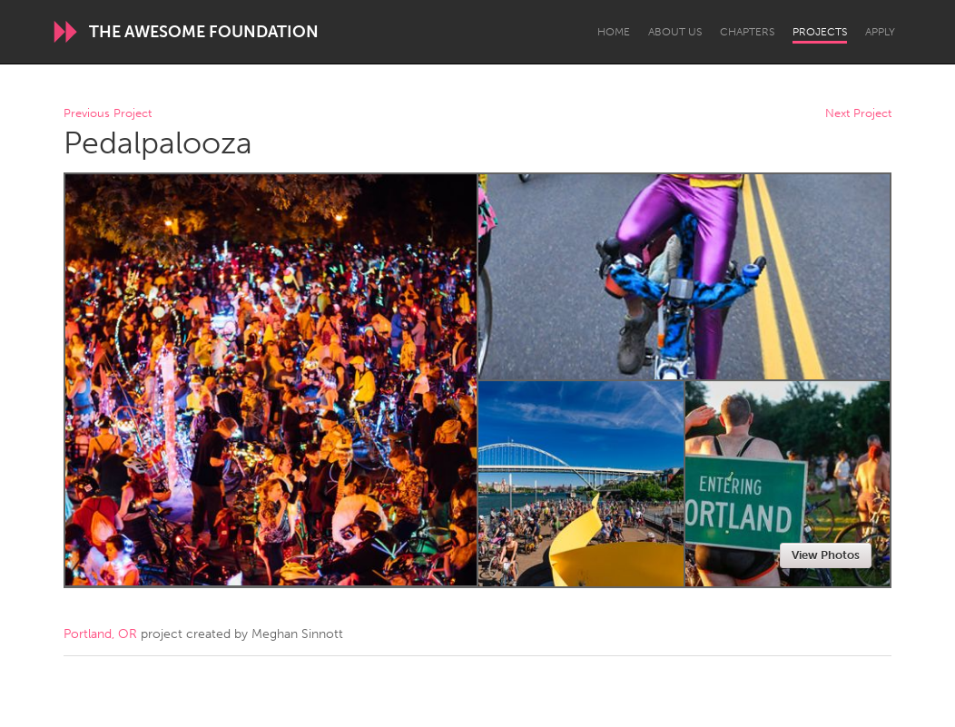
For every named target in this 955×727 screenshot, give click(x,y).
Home (613, 31)
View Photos (826, 555)
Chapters (747, 31)
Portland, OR (100, 634)
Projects (820, 31)
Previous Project (108, 114)
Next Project (858, 114)
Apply (880, 31)
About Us (675, 31)
